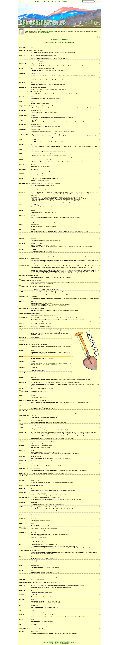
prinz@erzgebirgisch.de (49, 31)
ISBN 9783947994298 (45, 32)
